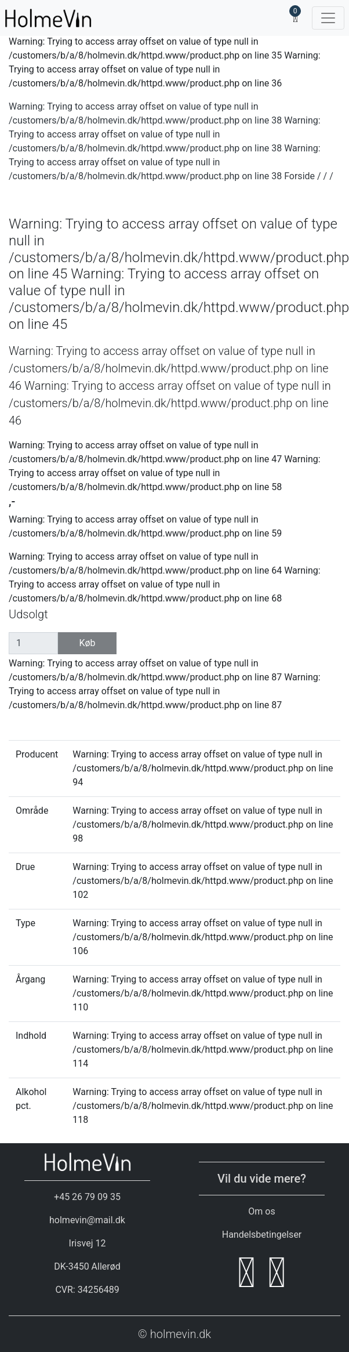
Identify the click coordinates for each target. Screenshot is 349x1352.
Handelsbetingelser (262, 1234)
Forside (299, 176)
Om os (261, 1211)
